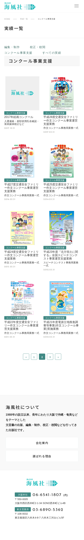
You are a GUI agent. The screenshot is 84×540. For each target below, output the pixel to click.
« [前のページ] (26, 357)
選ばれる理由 (42, 456)
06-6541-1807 (51, 495)
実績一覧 (24, 19)
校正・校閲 (38, 47)
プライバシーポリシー (30, 532)
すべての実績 (51, 52)
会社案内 (42, 443)
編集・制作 (12, 47)
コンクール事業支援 (18, 52)
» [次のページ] (58, 357)
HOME (7, 19)
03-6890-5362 (48, 510)
